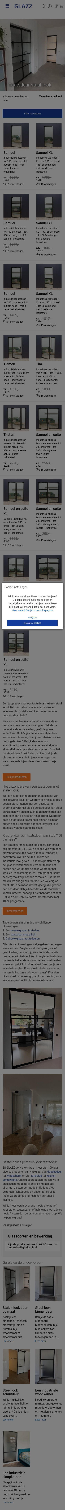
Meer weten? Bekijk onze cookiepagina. (32, 610)
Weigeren (32, 617)
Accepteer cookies (32, 623)
